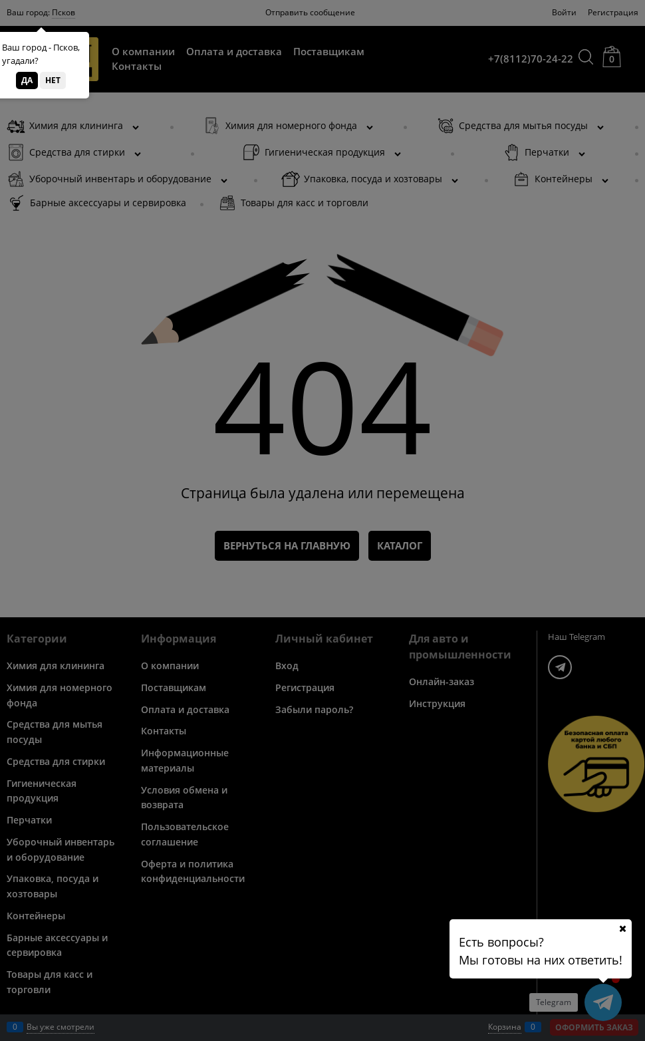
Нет (53, 80)
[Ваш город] (622, 928)
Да (27, 80)
